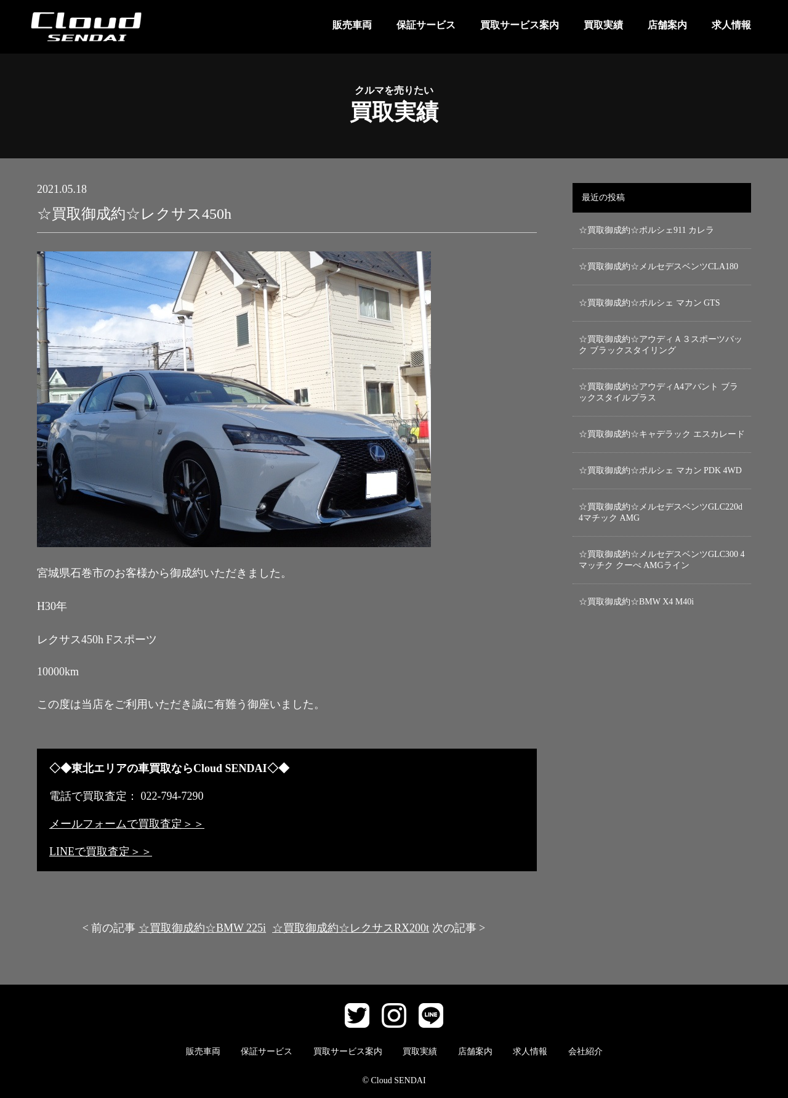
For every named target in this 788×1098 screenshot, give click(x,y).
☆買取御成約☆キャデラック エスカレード (662, 434)
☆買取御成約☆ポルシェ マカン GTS (649, 302)
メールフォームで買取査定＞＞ (126, 824)
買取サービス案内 (519, 25)
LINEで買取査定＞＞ (100, 851)
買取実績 (603, 25)
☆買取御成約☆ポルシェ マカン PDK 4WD (660, 470)
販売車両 (352, 25)
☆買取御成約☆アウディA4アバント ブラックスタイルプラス (658, 392)
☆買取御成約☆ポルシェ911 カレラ (646, 230)
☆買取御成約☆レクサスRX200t (350, 928)
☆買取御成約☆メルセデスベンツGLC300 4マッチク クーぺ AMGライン (662, 560)
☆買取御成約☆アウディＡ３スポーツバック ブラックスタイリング (660, 345)
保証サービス (426, 25)
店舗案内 (667, 25)
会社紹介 (585, 1051)
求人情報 (731, 25)
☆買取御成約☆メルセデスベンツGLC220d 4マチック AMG (660, 512)
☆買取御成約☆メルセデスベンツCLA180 (658, 266)
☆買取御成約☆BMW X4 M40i (636, 601)
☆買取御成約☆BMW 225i (202, 928)
